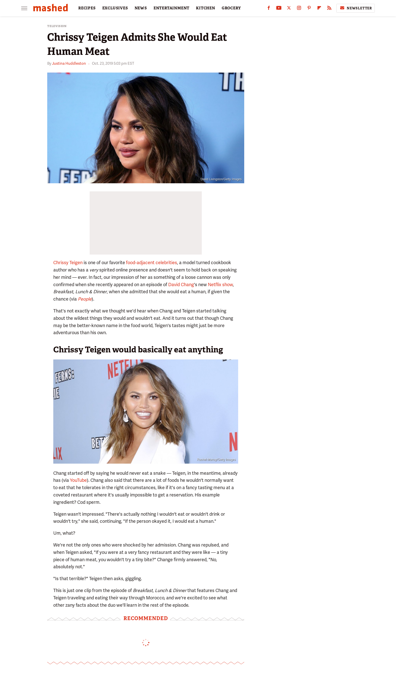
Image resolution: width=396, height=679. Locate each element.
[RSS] (329, 9)
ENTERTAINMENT (171, 8)
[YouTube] (279, 9)
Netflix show (220, 284)
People (85, 299)
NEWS (141, 8)
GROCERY (231, 8)
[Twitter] (289, 9)
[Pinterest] (309, 9)
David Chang (181, 284)
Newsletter (355, 8)
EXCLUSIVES (115, 8)
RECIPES (87, 8)
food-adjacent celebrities (151, 262)
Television (57, 26)
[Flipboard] (319, 9)
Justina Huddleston (69, 63)
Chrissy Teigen (68, 262)
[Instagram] (299, 9)
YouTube (78, 480)
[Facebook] (269, 9)
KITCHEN (205, 8)
